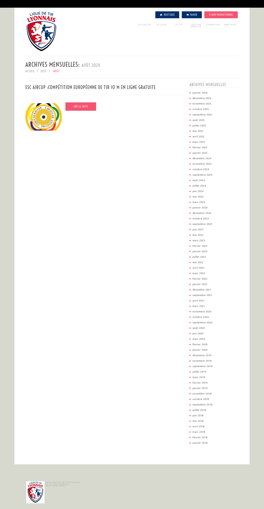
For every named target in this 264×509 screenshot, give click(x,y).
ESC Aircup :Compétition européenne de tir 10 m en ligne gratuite (90, 87)
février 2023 (200, 246)
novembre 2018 (202, 393)
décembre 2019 (202, 355)
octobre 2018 (201, 399)
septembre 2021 (202, 295)
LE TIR (178, 25)
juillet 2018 (199, 410)
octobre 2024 (201, 169)
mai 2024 (198, 196)
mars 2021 (199, 306)
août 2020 (199, 328)
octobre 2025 (201, 109)
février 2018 (200, 437)
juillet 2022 (199, 257)
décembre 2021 (202, 289)
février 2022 (200, 278)
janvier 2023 (200, 251)
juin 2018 (198, 415)
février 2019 (200, 382)
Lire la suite (81, 106)
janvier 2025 (200, 153)
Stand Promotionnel (221, 14)
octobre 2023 (201, 218)
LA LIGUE (162, 25)
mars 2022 (199, 273)
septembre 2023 (202, 224)
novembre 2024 (202, 163)
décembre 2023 (202, 213)
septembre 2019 (202, 366)
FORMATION (213, 25)
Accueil (30, 71)
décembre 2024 (202, 158)
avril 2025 (199, 136)
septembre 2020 (202, 322)
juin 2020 (198, 333)
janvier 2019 (200, 388)
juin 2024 (198, 191)
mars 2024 (199, 202)
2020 (43, 71)
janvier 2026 (200, 92)
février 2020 (200, 344)
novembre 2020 (202, 311)
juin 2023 (198, 229)
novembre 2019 (202, 360)
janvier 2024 (200, 207)
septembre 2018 (202, 404)
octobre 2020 (201, 317)
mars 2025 (199, 142)
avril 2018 (199, 426)
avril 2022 (199, 267)
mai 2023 (198, 235)
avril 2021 (199, 300)
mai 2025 (198, 131)
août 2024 (199, 180)
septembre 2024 (202, 174)
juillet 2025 (199, 125)
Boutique (167, 14)
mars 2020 (199, 339)
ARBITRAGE (230, 25)
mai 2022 (198, 262)
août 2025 (199, 120)
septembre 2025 (202, 114)
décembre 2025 (202, 98)
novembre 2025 (202, 103)
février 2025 (200, 147)
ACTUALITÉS (144, 25)
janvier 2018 (200, 443)
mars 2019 (199, 377)
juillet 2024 (199, 185)
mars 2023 (199, 240)
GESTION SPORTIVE (196, 26)
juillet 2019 (199, 371)
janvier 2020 (200, 350)
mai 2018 (198, 421)
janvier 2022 (200, 284)
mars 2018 (199, 432)
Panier (191, 14)
